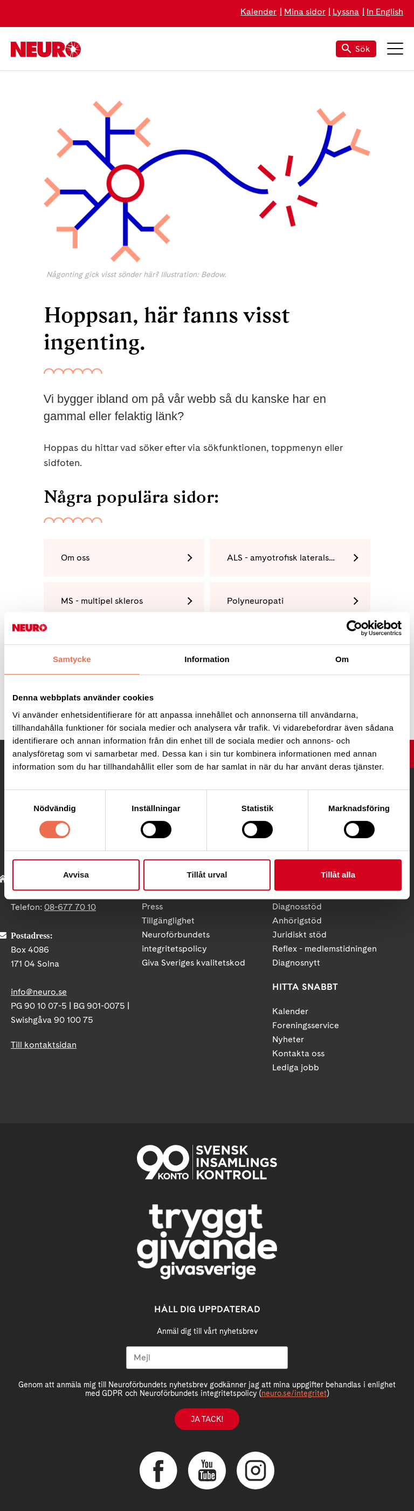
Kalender (258, 11)
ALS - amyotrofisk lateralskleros (290, 557)
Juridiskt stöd (299, 934)
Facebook (158, 1470)
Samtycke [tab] (72, 659)
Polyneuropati (255, 601)
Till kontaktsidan (44, 1045)
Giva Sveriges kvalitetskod (193, 962)
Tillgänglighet (168, 920)
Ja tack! (207, 1419)
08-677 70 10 (70, 907)
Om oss (75, 557)
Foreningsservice (305, 1025)
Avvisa (76, 874)
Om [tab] (342, 659)
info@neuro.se (39, 992)
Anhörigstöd (297, 920)
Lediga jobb (295, 1067)
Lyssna (346, 11)
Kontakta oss (298, 1053)
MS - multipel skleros (102, 601)
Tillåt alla (338, 874)
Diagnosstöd (297, 906)
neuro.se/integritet (294, 1393)
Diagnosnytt (296, 962)
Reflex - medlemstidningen (324, 948)
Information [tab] (207, 659)
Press (152, 906)
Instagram (255, 1470)
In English (385, 11)
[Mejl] (207, 1357)
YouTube (207, 1470)
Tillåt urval (207, 874)
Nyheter (288, 1039)
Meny (395, 48)
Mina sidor (305, 11)
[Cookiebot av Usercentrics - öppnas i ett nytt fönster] (354, 628)
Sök (356, 49)
